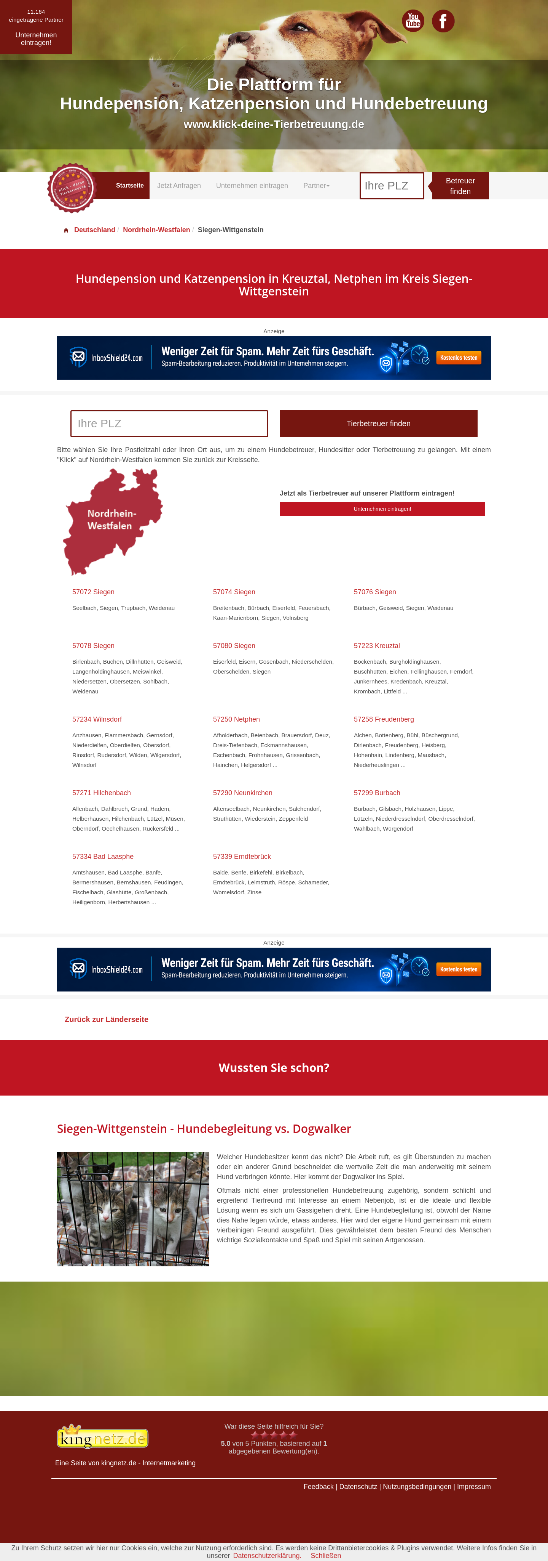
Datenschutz (358, 1486)
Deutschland (89, 230)
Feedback (319, 1486)
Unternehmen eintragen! (382, 509)
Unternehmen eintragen (252, 185)
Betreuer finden (460, 186)
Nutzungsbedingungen (417, 1486)
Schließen (326, 1555)
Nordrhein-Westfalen (156, 230)
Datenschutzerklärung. (267, 1555)
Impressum (474, 1486)
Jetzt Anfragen (179, 185)
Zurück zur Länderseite (106, 1019)
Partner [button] (316, 185)
